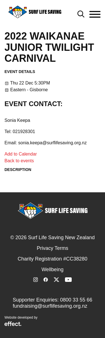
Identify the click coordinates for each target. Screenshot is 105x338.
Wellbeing (52, 269)
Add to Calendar (20, 154)
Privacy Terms (52, 248)
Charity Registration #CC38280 (52, 259)
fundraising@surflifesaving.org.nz (50, 306)
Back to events (19, 160)
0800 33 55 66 (76, 300)
